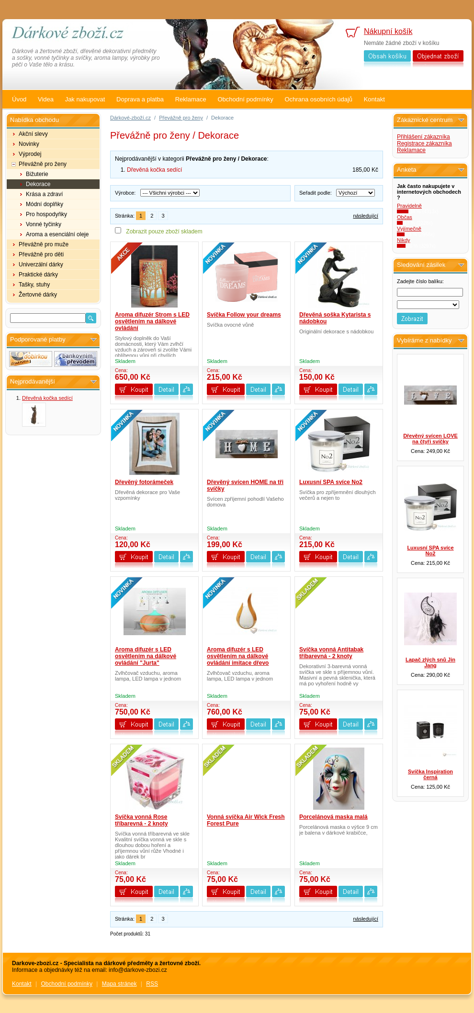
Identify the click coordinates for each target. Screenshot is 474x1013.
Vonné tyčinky (43, 224)
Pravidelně (409, 206)
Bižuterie (37, 174)
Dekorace (38, 184)
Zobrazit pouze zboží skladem (164, 231)
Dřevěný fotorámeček (144, 482)
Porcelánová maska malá (333, 817)
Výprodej (30, 154)
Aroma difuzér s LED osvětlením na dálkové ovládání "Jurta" (145, 656)
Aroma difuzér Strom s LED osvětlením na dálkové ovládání (152, 321)
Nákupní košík (388, 31)
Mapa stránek (119, 983)
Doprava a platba (140, 99)
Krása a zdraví (44, 194)
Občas (404, 217)
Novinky (29, 144)
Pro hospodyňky (46, 214)
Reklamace (190, 99)
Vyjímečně (409, 228)
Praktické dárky (38, 274)
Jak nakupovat (85, 99)
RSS (152, 983)
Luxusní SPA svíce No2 (330, 482)
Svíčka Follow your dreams (244, 314)
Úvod (19, 99)
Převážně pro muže (43, 244)
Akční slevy (33, 134)
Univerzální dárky (41, 264)
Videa (46, 99)
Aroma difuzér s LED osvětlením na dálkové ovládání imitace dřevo (238, 656)
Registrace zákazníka (424, 143)
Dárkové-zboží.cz (130, 118)
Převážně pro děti (41, 254)
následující (365, 216)
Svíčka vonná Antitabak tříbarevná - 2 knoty (331, 653)
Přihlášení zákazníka (423, 136)
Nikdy (403, 240)
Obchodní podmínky (245, 99)
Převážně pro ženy (43, 164)
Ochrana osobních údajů (318, 99)
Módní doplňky (44, 204)
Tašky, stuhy (34, 284)
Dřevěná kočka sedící (47, 398)
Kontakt (374, 99)
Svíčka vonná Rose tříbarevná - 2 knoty (141, 820)
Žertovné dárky (38, 294)
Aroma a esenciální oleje (57, 234)
